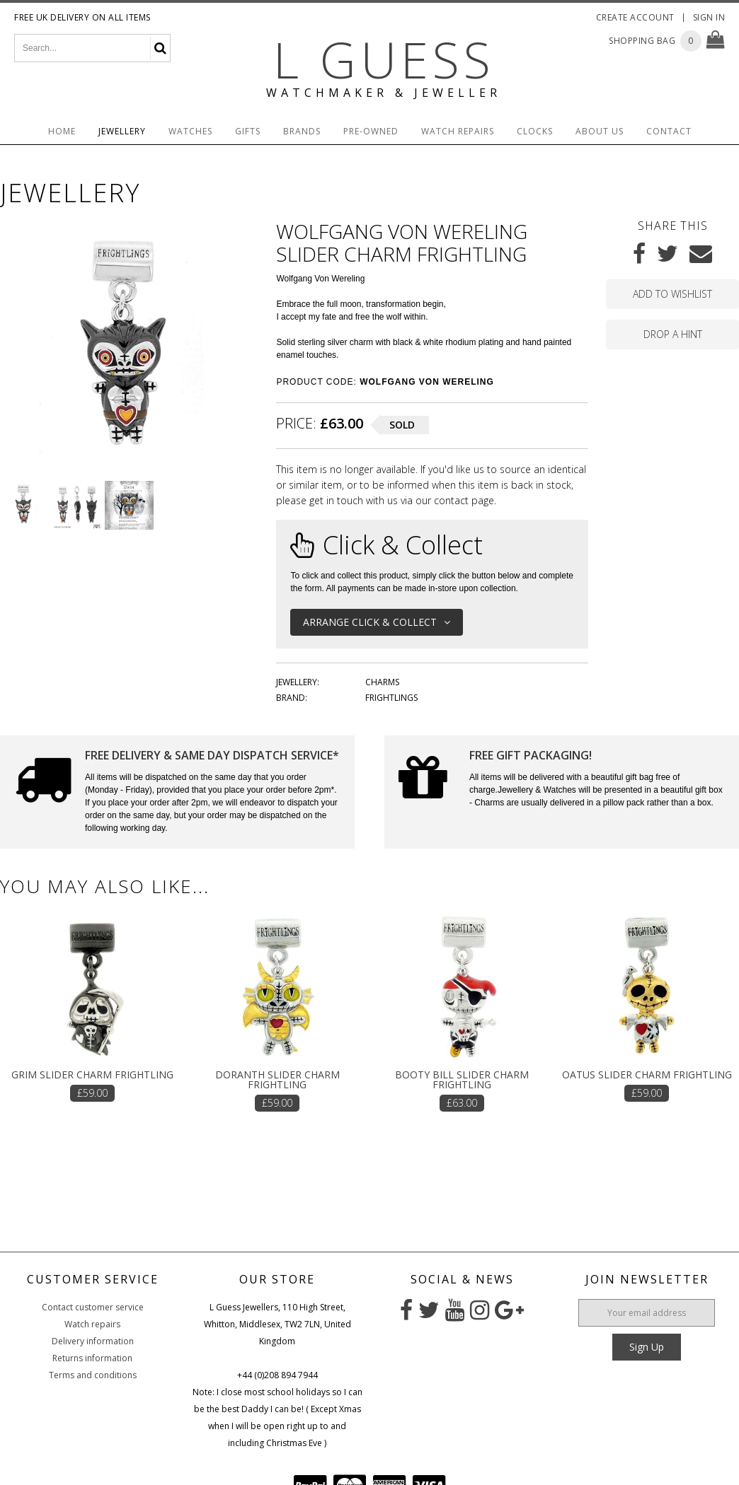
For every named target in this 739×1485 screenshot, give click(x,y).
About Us (599, 131)
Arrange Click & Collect (376, 622)
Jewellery (122, 131)
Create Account (635, 17)
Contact (669, 131)
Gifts (247, 131)
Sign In (709, 17)
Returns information (92, 1358)
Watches (190, 131)
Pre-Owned (371, 131)
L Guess (384, 59)
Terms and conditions (93, 1375)
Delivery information (93, 1341)
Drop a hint (672, 334)
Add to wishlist (672, 294)
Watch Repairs (457, 131)
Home (62, 131)
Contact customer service (93, 1307)
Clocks (535, 131)
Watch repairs (92, 1324)
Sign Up (646, 1346)
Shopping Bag (642, 41)
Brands (302, 131)
